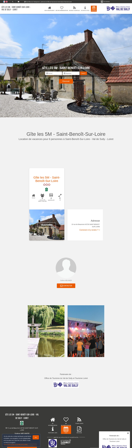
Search (83, 73)
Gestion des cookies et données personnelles (16, 444)
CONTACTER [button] (66, 286)
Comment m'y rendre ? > (89, 230)
